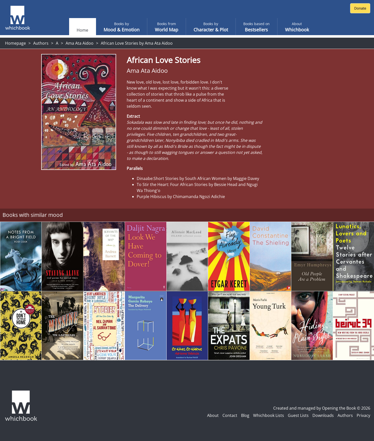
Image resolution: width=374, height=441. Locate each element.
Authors (41, 43)
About (213, 415)
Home (82, 30)
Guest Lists (298, 415)
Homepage (15, 43)
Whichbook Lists (268, 415)
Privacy (363, 415)
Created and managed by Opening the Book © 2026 (321, 408)
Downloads (323, 415)
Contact (229, 415)
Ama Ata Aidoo (80, 43)
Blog (245, 415)
